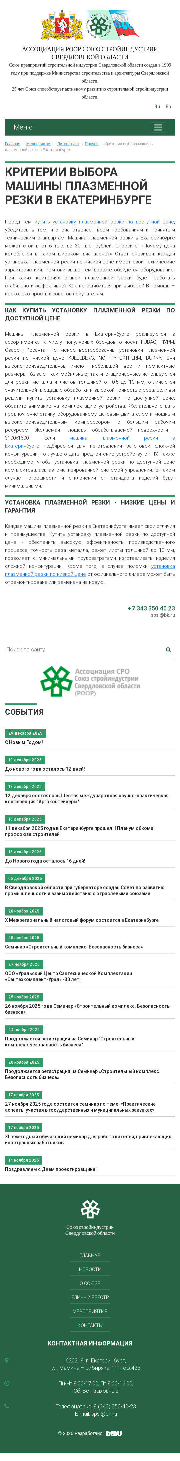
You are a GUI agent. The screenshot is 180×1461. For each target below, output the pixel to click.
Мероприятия (38, 144)
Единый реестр (90, 1297)
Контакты (90, 1325)
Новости (90, 1270)
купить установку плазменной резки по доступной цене (104, 221)
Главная (12, 144)
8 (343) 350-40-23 (115, 1406)
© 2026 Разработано (80, 1433)
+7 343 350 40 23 (151, 608)
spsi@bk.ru (163, 615)
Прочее (91, 144)
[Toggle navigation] (158, 127)
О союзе (90, 1283)
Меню (23, 127)
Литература (68, 144)
